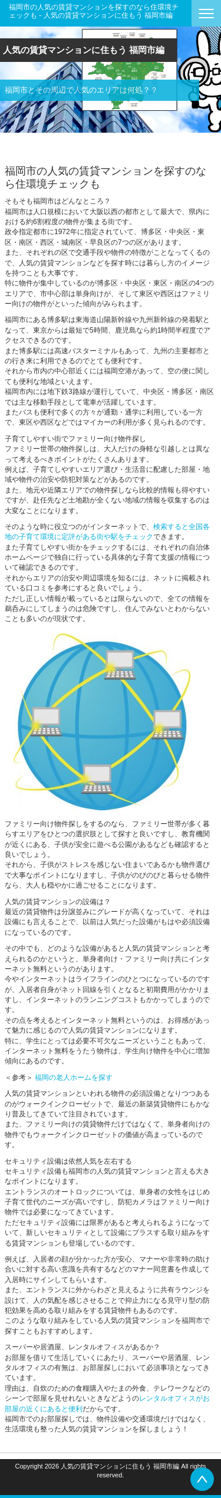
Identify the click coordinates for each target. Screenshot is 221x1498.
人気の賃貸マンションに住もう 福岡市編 (83, 50)
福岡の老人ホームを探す (74, 1077)
